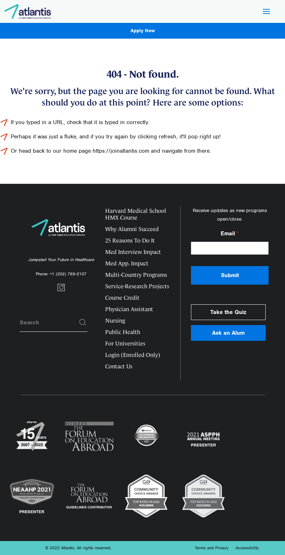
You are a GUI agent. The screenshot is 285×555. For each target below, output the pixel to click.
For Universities (125, 343)
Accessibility (247, 548)
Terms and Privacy (212, 548)
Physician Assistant (129, 309)
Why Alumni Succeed (132, 229)
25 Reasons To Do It (130, 240)
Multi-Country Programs (136, 275)
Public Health (122, 332)
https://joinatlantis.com (121, 150)
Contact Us (118, 366)
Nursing (115, 321)
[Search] (83, 322)
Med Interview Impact (133, 252)
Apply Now (143, 31)
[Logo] (28, 11)
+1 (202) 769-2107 (68, 274)
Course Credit (122, 298)
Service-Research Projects (137, 286)
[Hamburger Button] (266, 12)
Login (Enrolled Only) (132, 355)
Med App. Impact (126, 263)
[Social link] (61, 290)
